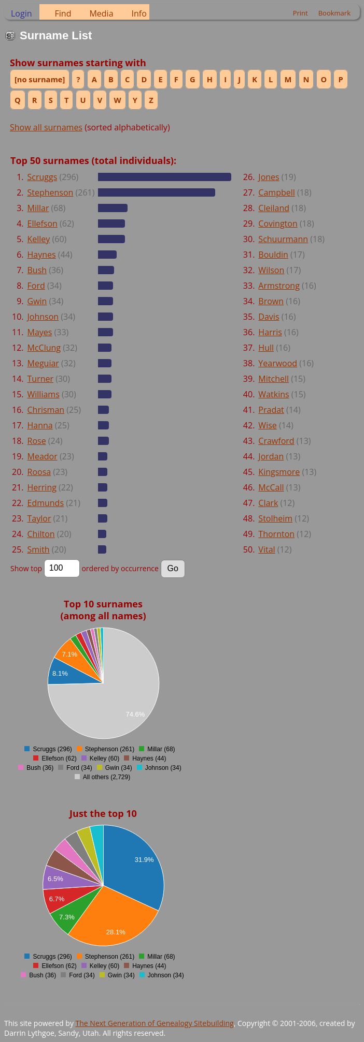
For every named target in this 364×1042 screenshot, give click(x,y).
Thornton (276, 534)
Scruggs (42, 177)
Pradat (271, 409)
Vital (266, 549)
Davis (268, 316)
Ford (36, 285)
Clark (268, 503)
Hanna (40, 425)
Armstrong (278, 285)
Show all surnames (46, 127)
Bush (37, 270)
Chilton (41, 534)
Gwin (37, 301)
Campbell (276, 192)
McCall (271, 487)
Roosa (39, 472)
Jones (268, 177)
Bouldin (273, 254)
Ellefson (42, 223)
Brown (271, 301)
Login (21, 13)
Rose (36, 440)
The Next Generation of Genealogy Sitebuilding (155, 1023)
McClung (44, 347)
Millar (38, 208)
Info (139, 13)
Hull (266, 347)
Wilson (271, 270)
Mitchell (273, 378)
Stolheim (275, 518)
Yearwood (277, 363)
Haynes (41, 254)
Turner (40, 378)
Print (300, 13)
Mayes (39, 332)
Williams (43, 394)
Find (63, 13)
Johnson (43, 316)
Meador (42, 456)
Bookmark (334, 13)
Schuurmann (283, 239)
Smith (38, 549)
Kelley (38, 239)
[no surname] (40, 79)
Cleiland (273, 208)
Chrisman (46, 409)
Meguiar (43, 363)
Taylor (39, 518)
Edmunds (45, 503)
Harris (270, 332)
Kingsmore (279, 472)
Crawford (276, 440)
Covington (277, 223)
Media (101, 13)
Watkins (273, 394)
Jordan (271, 456)
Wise (267, 425)
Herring (42, 487)
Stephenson (50, 192)
